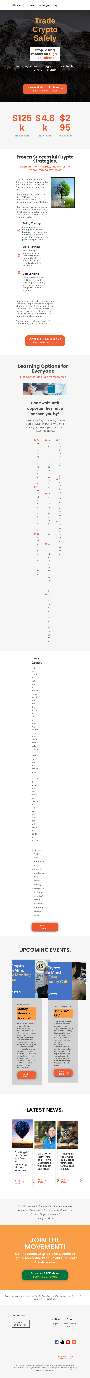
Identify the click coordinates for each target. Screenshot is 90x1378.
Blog (55, 6)
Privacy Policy (71, 1357)
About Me (31, 6)
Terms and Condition (62, 1357)
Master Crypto (44, 6)
